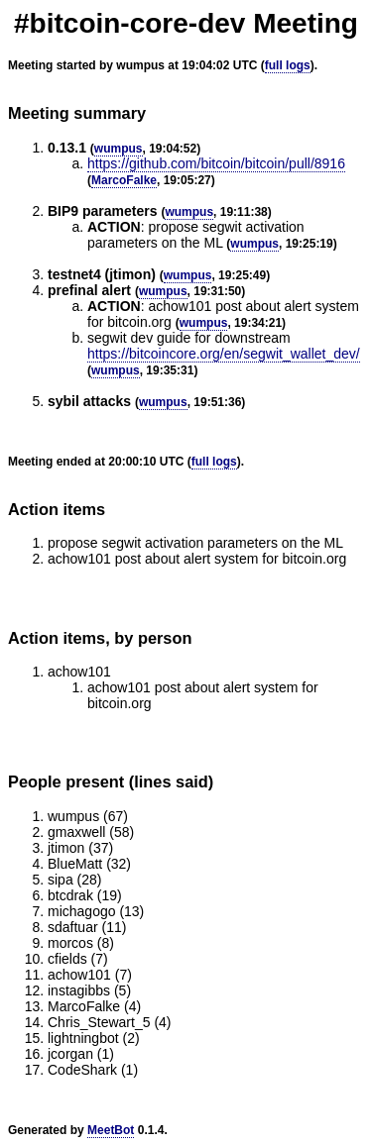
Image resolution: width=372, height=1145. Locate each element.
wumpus (118, 149)
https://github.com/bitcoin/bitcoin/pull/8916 (216, 163)
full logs (287, 65)
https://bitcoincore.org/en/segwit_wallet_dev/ (223, 354)
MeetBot (110, 1130)
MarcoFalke (124, 180)
